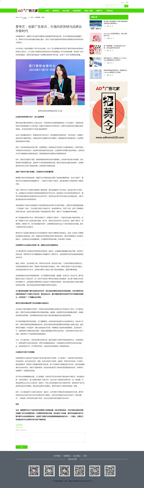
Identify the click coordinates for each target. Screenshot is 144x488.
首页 (47, 11)
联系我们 (67, 456)
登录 (127, 2)
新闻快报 (56, 11)
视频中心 (99, 11)
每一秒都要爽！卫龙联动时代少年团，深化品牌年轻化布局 (115, 47)
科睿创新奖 (77, 11)
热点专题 (66, 11)
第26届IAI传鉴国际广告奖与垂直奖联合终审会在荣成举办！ (116, 22)
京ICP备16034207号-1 (86, 481)
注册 (122, 2)
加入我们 (77, 456)
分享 (85, 456)
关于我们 (57, 456)
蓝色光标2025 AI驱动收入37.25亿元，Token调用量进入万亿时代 (116, 59)
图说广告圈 (88, 11)
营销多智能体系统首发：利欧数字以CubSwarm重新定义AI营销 (115, 71)
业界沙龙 (109, 11)
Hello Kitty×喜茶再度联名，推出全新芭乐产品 (115, 34)
